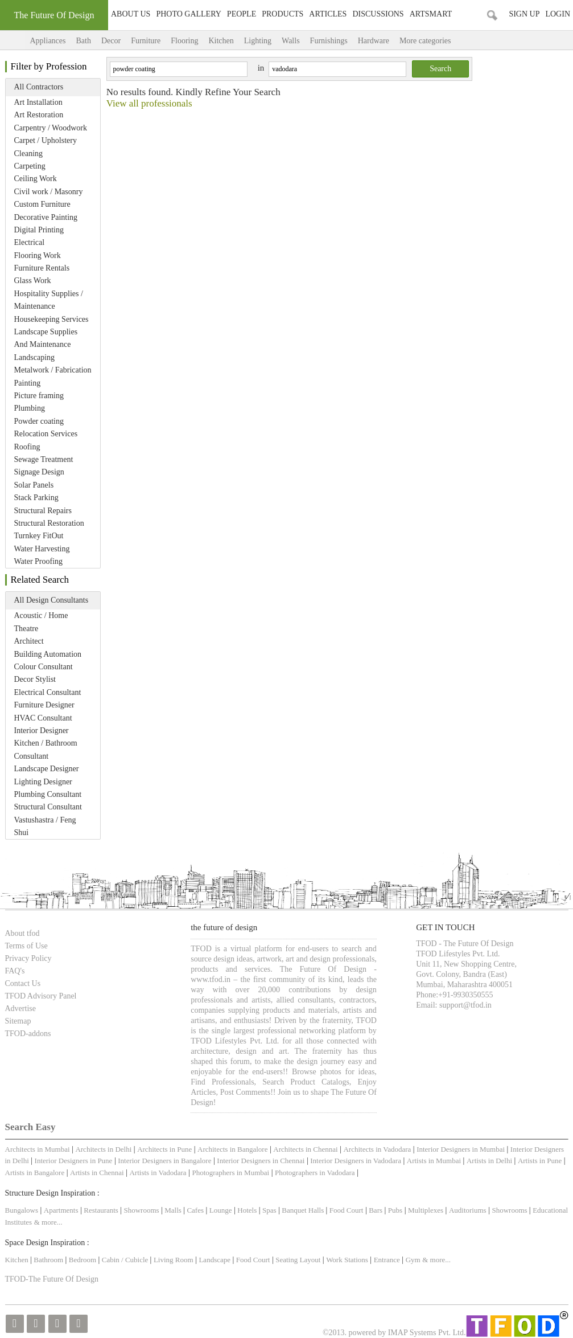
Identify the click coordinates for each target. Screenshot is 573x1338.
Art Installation (38, 102)
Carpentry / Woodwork (50, 128)
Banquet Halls (303, 1210)
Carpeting (30, 166)
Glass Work (32, 280)
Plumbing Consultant (48, 794)
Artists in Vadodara (157, 1172)
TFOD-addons (28, 1033)
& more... (48, 1222)
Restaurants (102, 1210)
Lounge (220, 1210)
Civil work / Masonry (48, 191)
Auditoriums (468, 1210)
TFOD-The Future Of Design (51, 1279)
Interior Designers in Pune (74, 1160)
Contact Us (23, 983)
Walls (291, 40)
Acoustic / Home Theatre (41, 621)
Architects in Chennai (305, 1149)
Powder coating (39, 421)
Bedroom (83, 1259)
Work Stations (347, 1259)
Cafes (195, 1210)
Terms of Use (26, 946)
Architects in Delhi (103, 1149)
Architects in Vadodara (377, 1149)
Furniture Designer (44, 705)
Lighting (257, 40)
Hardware (373, 40)
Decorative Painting (46, 217)
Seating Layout (297, 1259)
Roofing (27, 447)
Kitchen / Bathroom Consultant (45, 749)
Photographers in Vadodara (315, 1172)
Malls (173, 1210)
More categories (436, 40)
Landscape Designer (46, 768)
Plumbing (29, 408)
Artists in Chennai (97, 1172)
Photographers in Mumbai (230, 1172)
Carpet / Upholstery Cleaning (45, 146)
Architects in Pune (164, 1149)
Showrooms (142, 1210)
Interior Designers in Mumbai (461, 1149)
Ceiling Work (35, 178)
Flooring (184, 40)
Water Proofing (38, 561)
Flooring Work (37, 255)
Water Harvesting (42, 549)
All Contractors (39, 87)
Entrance (387, 1259)
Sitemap (18, 1021)
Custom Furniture (42, 204)
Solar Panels (34, 485)
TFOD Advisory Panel (41, 996)
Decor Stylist (35, 679)
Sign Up (524, 14)
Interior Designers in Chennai (260, 1160)
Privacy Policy (28, 958)
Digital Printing (39, 230)
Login (557, 14)
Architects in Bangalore (232, 1149)
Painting (27, 383)
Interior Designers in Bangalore (164, 1160)
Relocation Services (46, 433)
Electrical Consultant (47, 692)
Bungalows (22, 1210)
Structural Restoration (49, 523)
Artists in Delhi (489, 1160)
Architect (29, 641)
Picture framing (39, 395)
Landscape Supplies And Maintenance (46, 338)
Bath (83, 40)
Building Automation (48, 654)
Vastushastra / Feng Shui (45, 826)
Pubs (395, 1210)
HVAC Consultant (43, 718)
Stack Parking (36, 497)
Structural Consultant (48, 807)
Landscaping (34, 357)
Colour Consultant (43, 666)
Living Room (173, 1259)
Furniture (145, 40)
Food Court (346, 1210)
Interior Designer (41, 730)
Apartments (61, 1210)
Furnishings (329, 40)
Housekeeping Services (51, 319)
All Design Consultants (51, 600)
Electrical (29, 242)
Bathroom (49, 1259)
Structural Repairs (43, 510)
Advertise (20, 1008)
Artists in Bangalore (35, 1172)
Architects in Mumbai (37, 1149)
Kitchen (220, 40)
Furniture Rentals (42, 268)
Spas (270, 1210)
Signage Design (39, 472)
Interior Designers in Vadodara (355, 1160)
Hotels (247, 1210)
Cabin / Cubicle (126, 1259)
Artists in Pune (540, 1160)
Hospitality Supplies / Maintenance (48, 299)
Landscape (214, 1259)
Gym (413, 1259)
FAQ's (15, 971)
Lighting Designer (43, 782)
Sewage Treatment (43, 459)
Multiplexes (425, 1210)
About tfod (22, 933)
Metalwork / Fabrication (53, 370)
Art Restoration (39, 115)
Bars (375, 1210)
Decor (111, 40)
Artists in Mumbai (434, 1160)
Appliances (48, 40)
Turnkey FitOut (39, 535)
